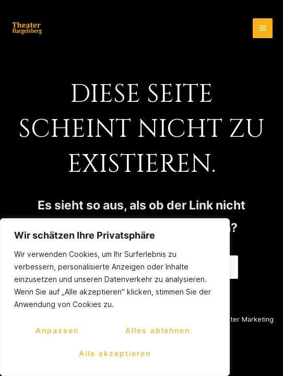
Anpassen (57, 330)
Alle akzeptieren (115, 353)
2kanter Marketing (244, 319)
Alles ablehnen (157, 330)
